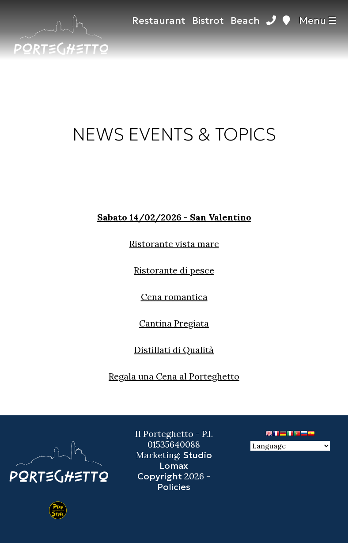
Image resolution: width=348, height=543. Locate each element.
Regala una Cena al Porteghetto (174, 376)
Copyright (159, 476)
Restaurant (158, 21)
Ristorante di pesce (174, 270)
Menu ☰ (318, 21)
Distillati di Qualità (174, 349)
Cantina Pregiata (174, 323)
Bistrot (208, 21)
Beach (245, 21)
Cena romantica (174, 296)
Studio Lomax (185, 460)
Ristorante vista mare (174, 243)
